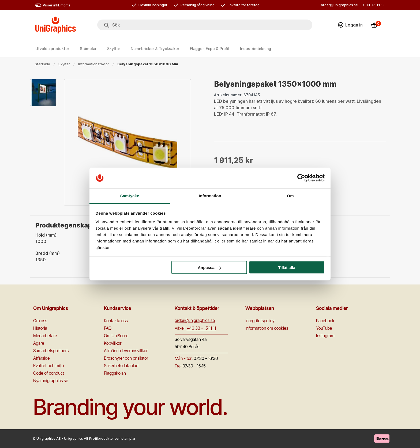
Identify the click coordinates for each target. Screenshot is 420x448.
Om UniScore (116, 335)
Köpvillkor (112, 343)
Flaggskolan (115, 373)
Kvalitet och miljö (48, 365)
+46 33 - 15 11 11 (201, 328)
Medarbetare (45, 335)
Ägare (38, 343)
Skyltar (64, 64)
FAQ (107, 328)
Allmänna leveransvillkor (126, 350)
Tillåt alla (286, 267)
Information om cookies (266, 328)
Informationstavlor (93, 64)
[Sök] (107, 25)
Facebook (325, 320)
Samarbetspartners (51, 350)
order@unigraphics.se (339, 5)
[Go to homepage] (55, 25)
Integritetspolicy (260, 320)
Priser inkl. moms (52, 5)
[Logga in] (350, 25)
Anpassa (209, 267)
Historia (40, 328)
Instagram (325, 335)
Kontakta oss (116, 320)
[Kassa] (376, 25)
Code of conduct (48, 373)
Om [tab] (290, 195)
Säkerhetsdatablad (121, 365)
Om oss (40, 320)
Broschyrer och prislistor (126, 358)
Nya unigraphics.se (50, 380)
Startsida (42, 64)
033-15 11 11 (374, 5)
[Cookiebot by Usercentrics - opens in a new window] (301, 178)
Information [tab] (210, 195)
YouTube (324, 328)
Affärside (41, 358)
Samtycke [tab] (129, 195)
